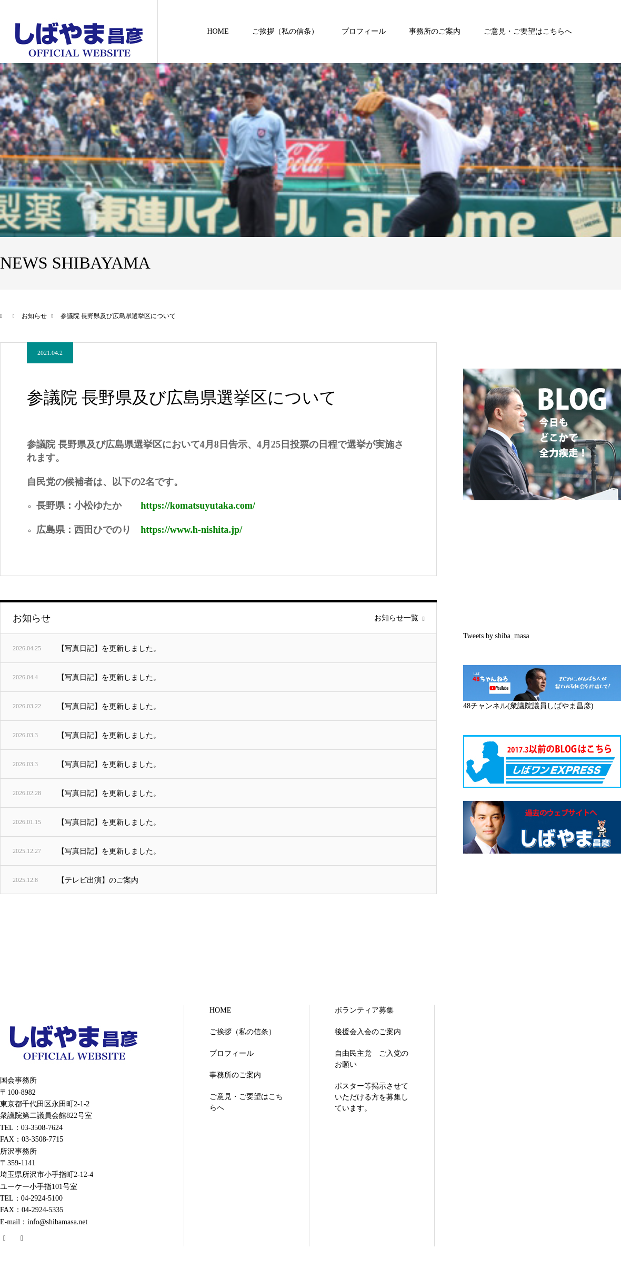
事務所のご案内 (434, 31)
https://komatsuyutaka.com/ (198, 505)
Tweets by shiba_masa (496, 636)
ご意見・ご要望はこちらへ (528, 31)
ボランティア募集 (364, 1010)
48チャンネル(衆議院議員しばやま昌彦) (528, 706)
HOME (217, 31)
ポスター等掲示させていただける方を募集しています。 (371, 1097)
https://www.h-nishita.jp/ (191, 529)
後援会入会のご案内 (368, 1032)
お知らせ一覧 (396, 618)
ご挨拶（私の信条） (285, 31)
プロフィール (364, 31)
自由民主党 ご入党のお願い (371, 1058)
